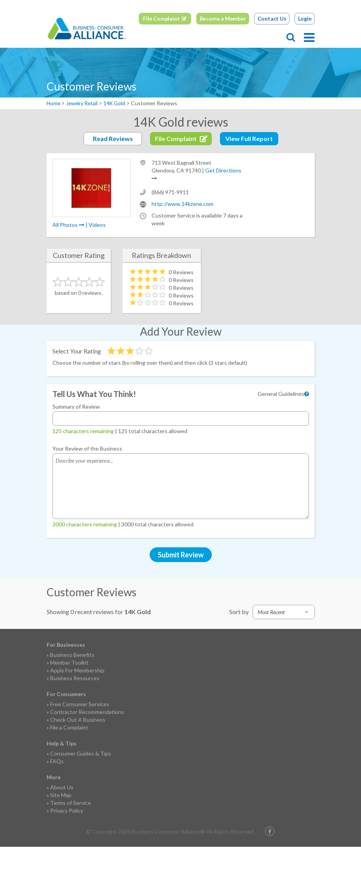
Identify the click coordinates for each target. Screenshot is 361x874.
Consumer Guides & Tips (80, 780)
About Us (61, 814)
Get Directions (223, 197)
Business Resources (74, 705)
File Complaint (161, 45)
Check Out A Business (77, 746)
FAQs (57, 788)
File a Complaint (69, 754)
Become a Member (223, 45)
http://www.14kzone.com (182, 231)
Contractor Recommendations (87, 739)
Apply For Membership (77, 697)
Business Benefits (72, 682)
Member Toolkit (69, 689)
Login (305, 45)
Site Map (61, 822)
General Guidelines (281, 421)
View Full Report (249, 165)
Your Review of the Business (87, 475)
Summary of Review (76, 433)
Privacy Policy (66, 837)
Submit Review (181, 582)
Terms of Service (70, 830)
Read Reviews (113, 165)
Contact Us (272, 45)
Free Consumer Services (79, 731)
